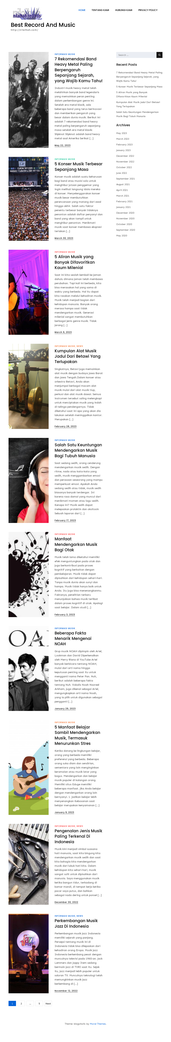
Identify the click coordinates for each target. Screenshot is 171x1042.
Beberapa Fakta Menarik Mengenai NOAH (73, 650)
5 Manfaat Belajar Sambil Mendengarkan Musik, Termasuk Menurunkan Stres (77, 747)
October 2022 (124, 178)
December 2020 (125, 224)
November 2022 (125, 173)
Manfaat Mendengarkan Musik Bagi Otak (76, 556)
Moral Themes (98, 1035)
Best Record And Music (47, 25)
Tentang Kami (100, 37)
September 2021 (125, 190)
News (80, 357)
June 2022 (121, 184)
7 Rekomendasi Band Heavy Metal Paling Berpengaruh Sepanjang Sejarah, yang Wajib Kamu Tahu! (79, 81)
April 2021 (122, 201)
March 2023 (122, 150)
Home (82, 37)
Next (48, 1015)
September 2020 (125, 241)
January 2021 (123, 218)
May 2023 (121, 144)
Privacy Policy (148, 37)
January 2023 (123, 161)
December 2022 (125, 167)
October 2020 (124, 235)
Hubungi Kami (123, 37)
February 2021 (124, 213)
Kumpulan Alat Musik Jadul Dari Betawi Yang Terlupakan (78, 368)
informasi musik (65, 65)
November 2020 (125, 230)
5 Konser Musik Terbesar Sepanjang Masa (78, 178)
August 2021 (123, 195)
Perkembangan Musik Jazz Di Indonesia (76, 935)
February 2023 (124, 156)
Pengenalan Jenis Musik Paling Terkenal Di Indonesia (78, 848)
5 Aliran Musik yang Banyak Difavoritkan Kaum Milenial (75, 274)
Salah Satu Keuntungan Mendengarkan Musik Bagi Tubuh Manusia (78, 462)
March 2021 (122, 207)
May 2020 (121, 247)
